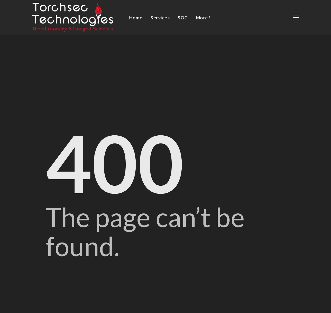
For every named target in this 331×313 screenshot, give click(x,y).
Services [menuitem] (160, 17)
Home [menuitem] (135, 17)
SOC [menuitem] (183, 17)
